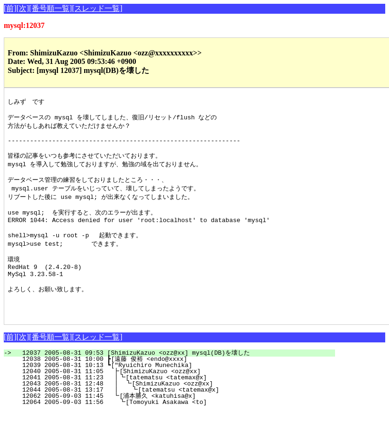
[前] (10, 8)
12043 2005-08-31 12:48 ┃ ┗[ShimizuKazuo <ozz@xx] (172, 411)
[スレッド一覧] (97, 8)
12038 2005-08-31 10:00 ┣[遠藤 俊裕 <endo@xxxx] (173, 386)
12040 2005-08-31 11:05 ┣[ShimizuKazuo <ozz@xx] (175, 398)
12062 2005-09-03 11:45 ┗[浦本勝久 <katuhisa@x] (172, 423)
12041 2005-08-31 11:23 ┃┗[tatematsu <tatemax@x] (173, 405)
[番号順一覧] (50, 8)
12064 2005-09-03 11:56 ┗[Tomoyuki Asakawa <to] (174, 429)
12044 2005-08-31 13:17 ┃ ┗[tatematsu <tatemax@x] (171, 417)
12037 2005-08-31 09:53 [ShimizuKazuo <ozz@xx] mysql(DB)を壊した (175, 380)
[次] (23, 8)
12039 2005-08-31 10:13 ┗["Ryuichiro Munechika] (175, 392)
